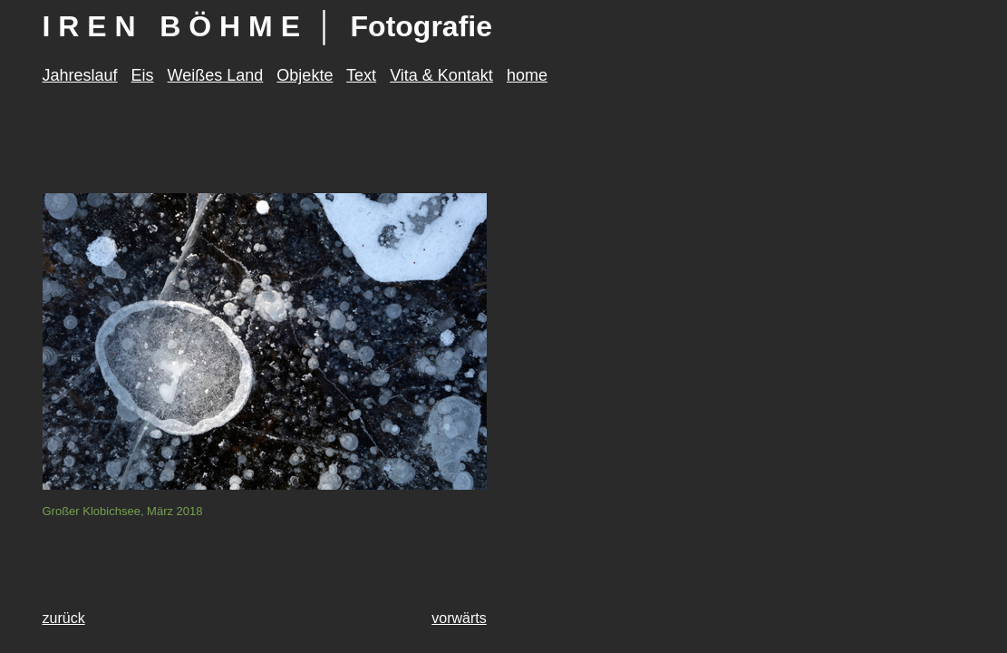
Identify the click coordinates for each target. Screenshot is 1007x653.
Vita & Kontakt (441, 75)
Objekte (304, 75)
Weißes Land (216, 75)
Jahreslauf (80, 75)
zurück (64, 618)
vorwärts (458, 618)
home (527, 75)
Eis (142, 75)
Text (361, 75)
